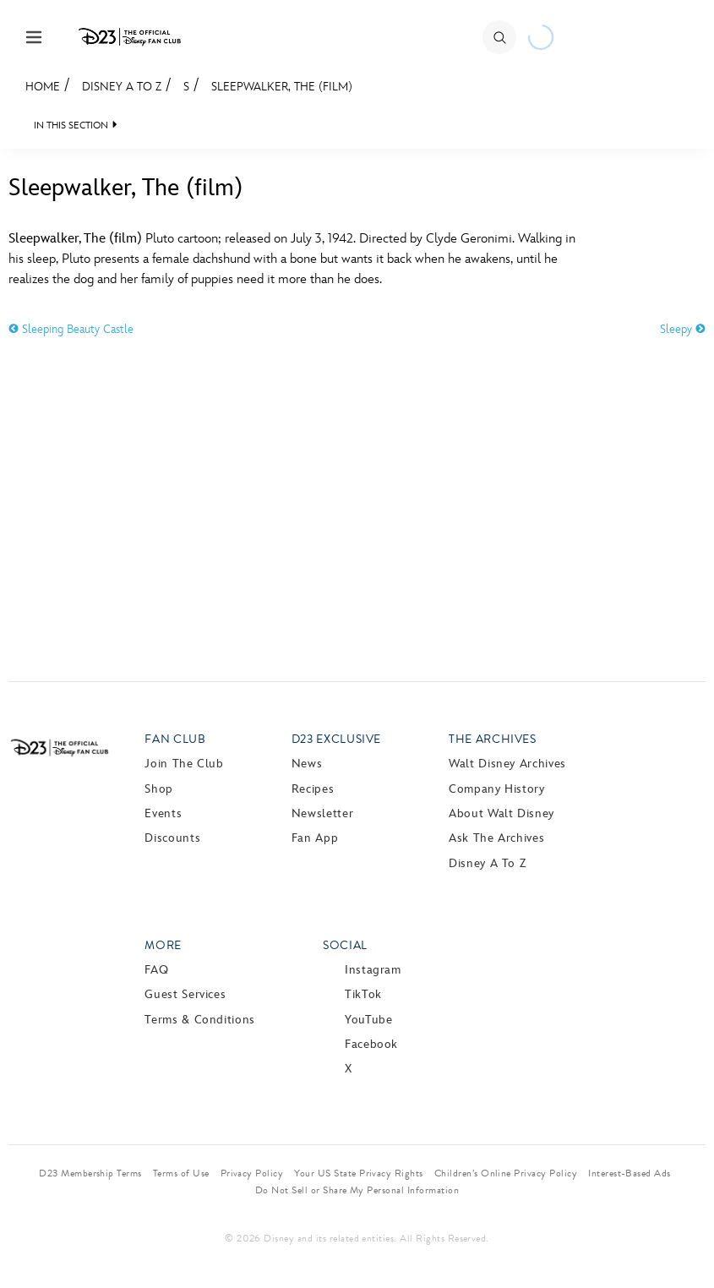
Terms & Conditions (199, 1019)
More (163, 945)
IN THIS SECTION (71, 125)
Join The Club (183, 763)
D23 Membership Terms (90, 1173)
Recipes (313, 789)
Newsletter (322, 813)
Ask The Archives (496, 838)
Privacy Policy (252, 1173)
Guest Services (185, 994)
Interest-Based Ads (629, 1173)
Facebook (371, 1044)
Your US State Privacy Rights (358, 1173)
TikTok (363, 994)
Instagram (373, 970)
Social (345, 945)
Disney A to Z (121, 86)
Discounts (172, 838)
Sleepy (683, 329)
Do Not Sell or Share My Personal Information (357, 1190)
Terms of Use (181, 1173)
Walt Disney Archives (507, 763)
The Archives (493, 739)
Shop (158, 789)
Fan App (315, 838)
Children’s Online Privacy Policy (505, 1173)
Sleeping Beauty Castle (71, 329)
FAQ (156, 970)
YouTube (368, 1019)
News (307, 763)
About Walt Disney (501, 813)
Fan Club (174, 739)
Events (163, 813)
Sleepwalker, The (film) (281, 86)
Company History (497, 789)
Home (42, 86)
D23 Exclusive (336, 739)
